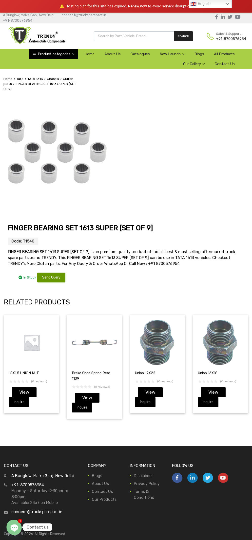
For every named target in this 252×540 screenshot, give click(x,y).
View (24, 392)
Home (89, 54)
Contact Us (225, 64)
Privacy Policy (147, 483)
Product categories (56, 54)
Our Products (104, 499)
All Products (224, 54)
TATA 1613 (35, 79)
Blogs (199, 54)
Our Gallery (194, 64)
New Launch (172, 54)
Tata (19, 79)
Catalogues (140, 54)
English (201, 4)
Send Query (51, 277)
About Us (112, 54)
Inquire (19, 402)
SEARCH (183, 36)
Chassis (53, 79)
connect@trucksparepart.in (84, 15)
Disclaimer (143, 475)
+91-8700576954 (17, 21)
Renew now (137, 6)
